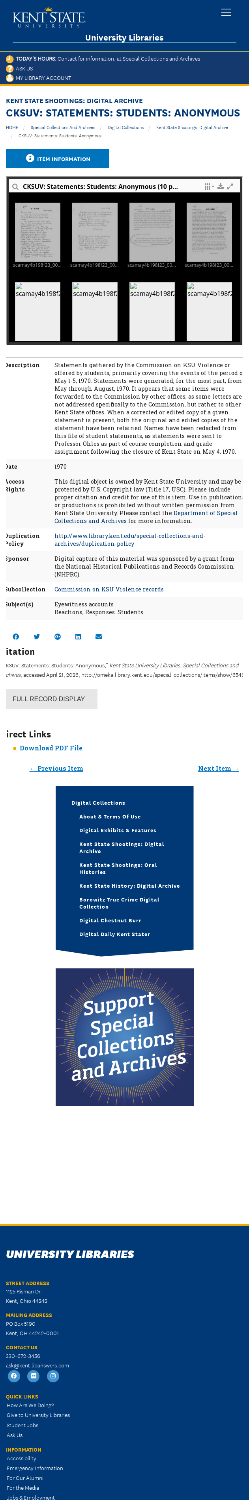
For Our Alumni (25, 1477)
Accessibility (21, 1458)
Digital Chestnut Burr (110, 920)
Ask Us (19, 68)
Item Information (57, 158)
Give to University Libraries (38, 1414)
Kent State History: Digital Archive (129, 885)
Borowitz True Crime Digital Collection (119, 903)
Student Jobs (22, 1425)
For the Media (23, 1487)
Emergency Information (35, 1467)
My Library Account (38, 77)
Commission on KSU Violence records (109, 589)
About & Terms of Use (110, 816)
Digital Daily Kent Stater (114, 933)
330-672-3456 (23, 1355)
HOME (12, 127)
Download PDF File (51, 748)
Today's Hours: (103, 58)
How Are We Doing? (30, 1404)
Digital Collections (126, 127)
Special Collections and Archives (63, 127)
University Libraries (124, 37)
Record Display (49, 699)
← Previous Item (56, 768)
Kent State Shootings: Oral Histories (118, 868)
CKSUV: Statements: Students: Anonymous (60, 135)
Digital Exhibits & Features (118, 829)
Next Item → (218, 768)
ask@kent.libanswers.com (37, 1365)
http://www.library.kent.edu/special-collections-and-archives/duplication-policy (129, 539)
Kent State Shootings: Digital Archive (192, 127)
